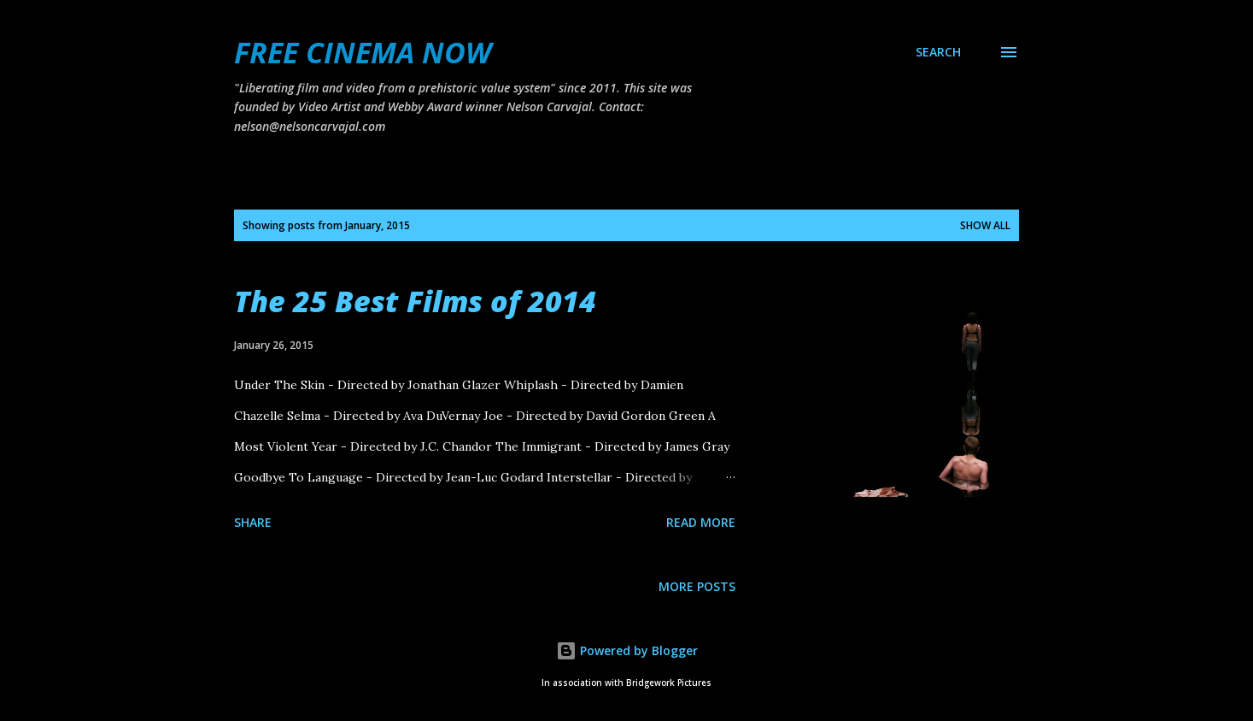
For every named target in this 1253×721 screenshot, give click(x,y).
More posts (697, 586)
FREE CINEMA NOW (362, 52)
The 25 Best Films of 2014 (415, 301)
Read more (700, 522)
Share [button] (253, 522)
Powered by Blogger (627, 650)
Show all (985, 225)
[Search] (938, 52)
